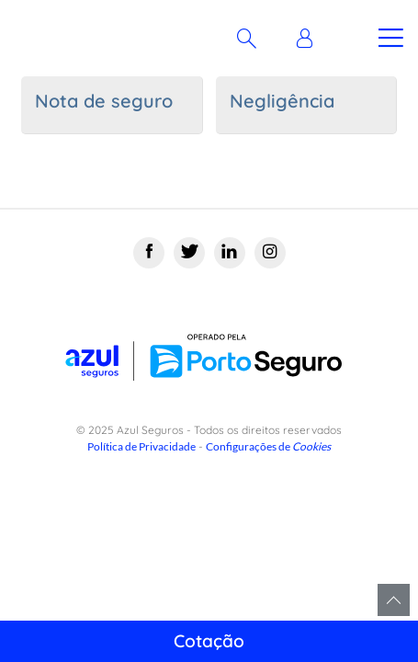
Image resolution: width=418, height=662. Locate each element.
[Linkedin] (229, 253)
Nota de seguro (104, 100)
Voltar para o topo (394, 600)
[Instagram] (270, 253)
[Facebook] (148, 253)
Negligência (282, 100)
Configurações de (268, 446)
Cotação (209, 641)
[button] (309, 38)
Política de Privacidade (141, 446)
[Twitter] (189, 253)
